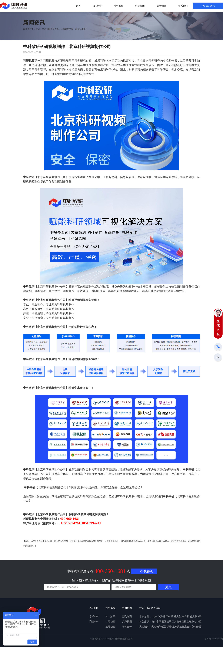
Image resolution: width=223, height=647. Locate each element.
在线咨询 (146, 571)
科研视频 (118, 5)
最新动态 (161, 5)
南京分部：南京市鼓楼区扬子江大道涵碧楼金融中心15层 (170, 621)
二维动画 (110, 621)
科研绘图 (140, 5)
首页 (78, 5)
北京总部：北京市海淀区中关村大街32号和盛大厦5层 (170, 616)
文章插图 (127, 621)
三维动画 (110, 626)
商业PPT (93, 621)
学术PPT (93, 616)
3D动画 (110, 616)
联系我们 (183, 5)
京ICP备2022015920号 (214, 639)
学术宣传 (127, 626)
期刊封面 (127, 616)
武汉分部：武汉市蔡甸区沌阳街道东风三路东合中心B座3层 (170, 626)
